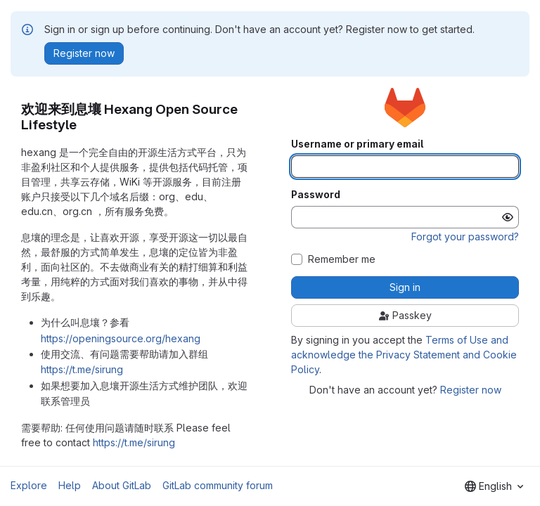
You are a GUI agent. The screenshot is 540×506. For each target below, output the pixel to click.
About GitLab (121, 485)
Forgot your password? (465, 236)
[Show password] (507, 217)
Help (69, 485)
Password (315, 194)
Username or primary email (357, 144)
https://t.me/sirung (82, 369)
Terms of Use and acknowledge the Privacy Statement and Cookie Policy (404, 354)
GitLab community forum (217, 485)
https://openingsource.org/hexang (120, 338)
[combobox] (493, 486)
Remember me (341, 259)
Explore (29, 485)
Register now (470, 390)
